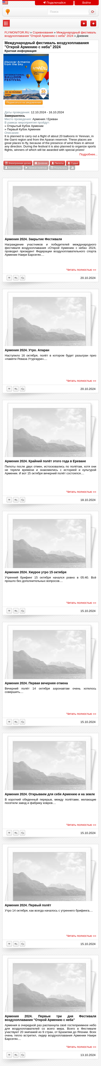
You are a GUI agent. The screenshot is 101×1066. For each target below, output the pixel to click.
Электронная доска (18, 163)
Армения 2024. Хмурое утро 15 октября (36, 572)
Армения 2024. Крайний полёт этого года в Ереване (45, 461)
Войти (86, 2)
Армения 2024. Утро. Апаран (27, 350)
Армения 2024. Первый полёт (28, 905)
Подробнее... (88, 154)
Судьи (73, 163)
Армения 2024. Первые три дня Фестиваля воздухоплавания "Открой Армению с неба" (50, 1018)
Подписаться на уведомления (24, 102)
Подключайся (54, 2)
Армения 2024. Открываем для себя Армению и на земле (50, 794)
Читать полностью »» (81, 269)
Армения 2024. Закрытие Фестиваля (33, 239)
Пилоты (58, 163)
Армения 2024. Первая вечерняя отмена (36, 683)
